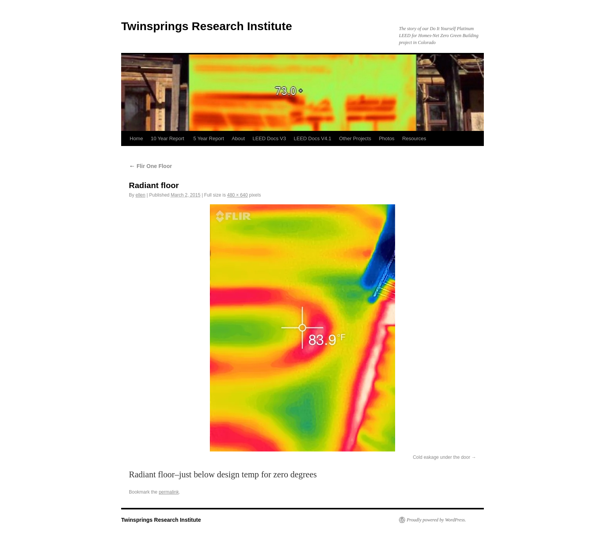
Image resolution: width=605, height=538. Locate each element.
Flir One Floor (150, 166)
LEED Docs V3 (269, 138)
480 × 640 (237, 195)
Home (136, 138)
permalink (169, 492)
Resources (414, 138)
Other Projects (355, 138)
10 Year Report (168, 138)
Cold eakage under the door (441, 457)
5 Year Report (208, 138)
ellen (140, 195)
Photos (386, 138)
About (238, 138)
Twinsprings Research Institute (206, 26)
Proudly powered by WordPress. (436, 520)
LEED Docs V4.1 (312, 138)
